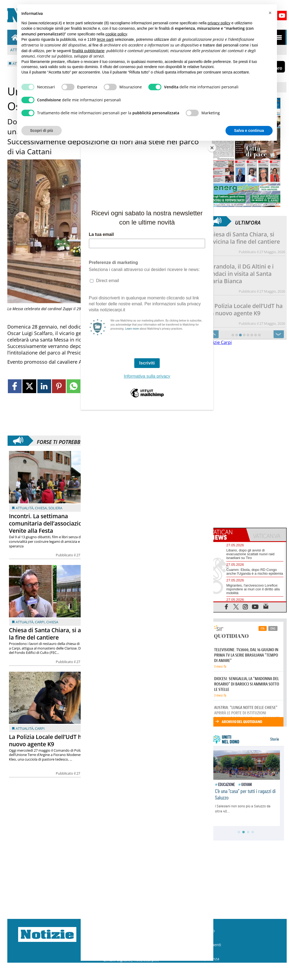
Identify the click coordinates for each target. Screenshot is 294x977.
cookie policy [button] (116, 34)
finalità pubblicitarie (88, 51)
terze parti (105, 39)
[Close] (212, 148)
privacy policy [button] (219, 23)
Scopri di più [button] (41, 130)
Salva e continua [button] (249, 130)
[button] (270, 13)
